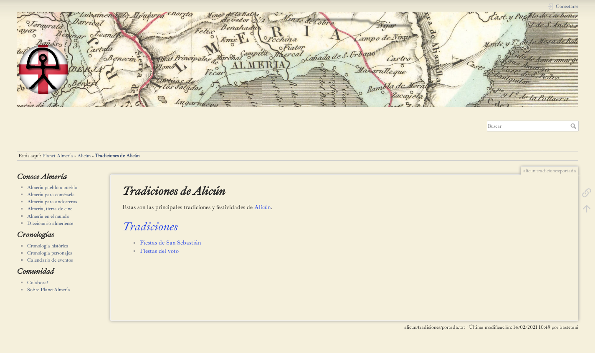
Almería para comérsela (51, 194)
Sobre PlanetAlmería (48, 289)
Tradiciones (150, 226)
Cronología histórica (47, 245)
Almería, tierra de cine (49, 208)
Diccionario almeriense (50, 223)
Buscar (574, 126)
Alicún (84, 155)
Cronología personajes (49, 253)
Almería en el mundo (48, 216)
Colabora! (37, 282)
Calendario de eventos (50, 260)
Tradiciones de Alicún (117, 155)
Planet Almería (57, 155)
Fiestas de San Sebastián (170, 242)
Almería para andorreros (52, 201)
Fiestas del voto (159, 251)
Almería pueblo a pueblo (52, 187)
